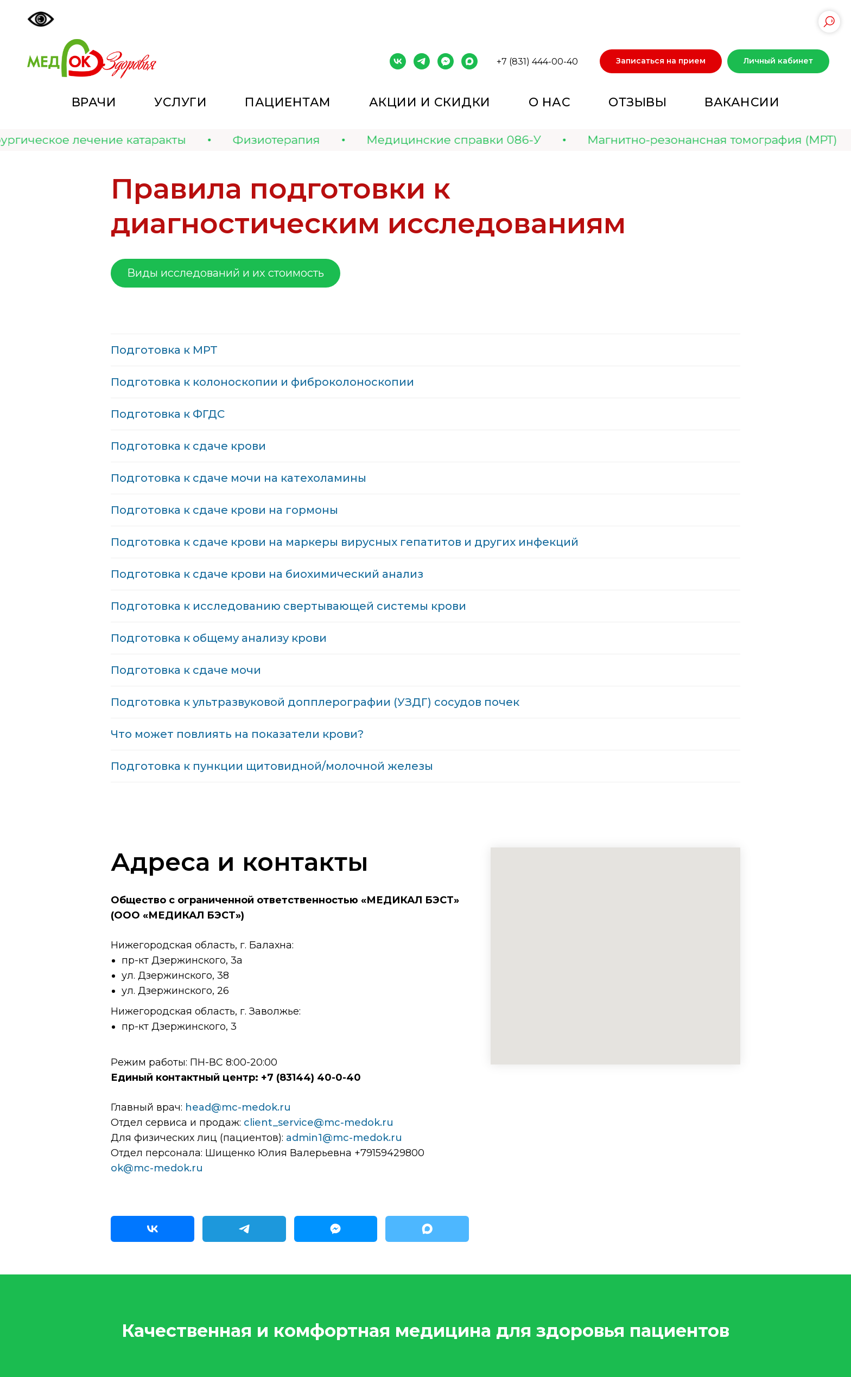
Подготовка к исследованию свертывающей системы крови (288, 606)
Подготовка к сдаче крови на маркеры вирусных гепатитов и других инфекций (345, 542)
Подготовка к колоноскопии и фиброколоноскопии (262, 381)
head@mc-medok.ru (238, 1107)
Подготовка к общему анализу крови (219, 638)
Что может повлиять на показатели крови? (237, 734)
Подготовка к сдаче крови (188, 445)
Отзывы (637, 102)
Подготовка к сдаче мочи (186, 670)
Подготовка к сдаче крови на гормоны (224, 510)
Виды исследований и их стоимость (225, 272)
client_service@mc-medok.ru (318, 1123)
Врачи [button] (94, 102)
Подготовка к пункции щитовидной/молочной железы (272, 766)
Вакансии (741, 102)
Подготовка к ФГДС (168, 413)
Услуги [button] (180, 102)
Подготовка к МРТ (164, 349)
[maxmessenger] (469, 61)
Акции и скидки (430, 102)
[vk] (398, 61)
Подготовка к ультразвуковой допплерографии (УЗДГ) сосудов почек (315, 702)
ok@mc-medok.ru (157, 1168)
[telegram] (422, 61)
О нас (550, 102)
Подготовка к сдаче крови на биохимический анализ (267, 574)
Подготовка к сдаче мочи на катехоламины (238, 477)
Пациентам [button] (288, 102)
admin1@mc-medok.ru (344, 1138)
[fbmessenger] (445, 61)
